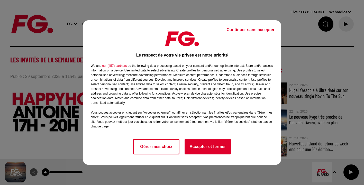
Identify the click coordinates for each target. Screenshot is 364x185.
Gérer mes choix (156, 146)
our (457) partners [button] (114, 66)
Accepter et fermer (207, 146)
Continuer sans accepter (250, 29)
